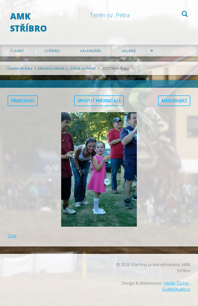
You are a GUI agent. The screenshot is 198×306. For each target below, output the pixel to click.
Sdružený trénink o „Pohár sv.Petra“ (67, 68)
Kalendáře (90, 50)
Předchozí (22, 101)
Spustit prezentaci (99, 101)
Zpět (12, 236)
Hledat (185, 14)
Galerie (129, 50)
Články (17, 50)
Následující (174, 101)
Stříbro (52, 50)
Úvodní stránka (20, 68)
